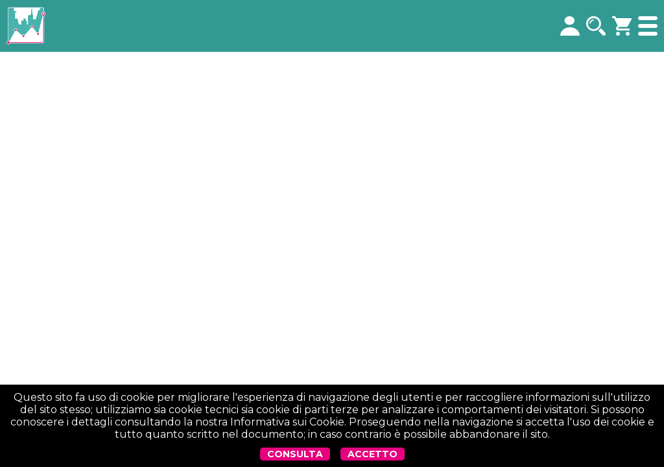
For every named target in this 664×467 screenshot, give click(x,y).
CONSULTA (295, 454)
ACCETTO (372, 454)
